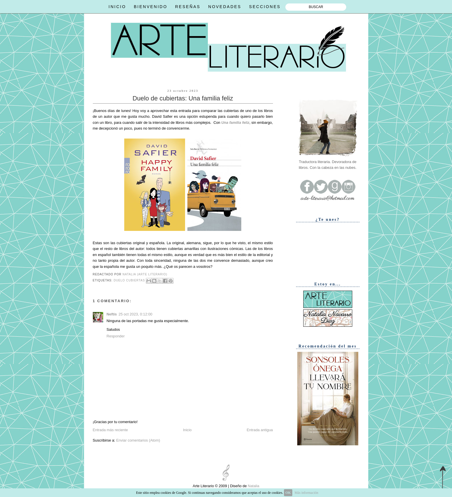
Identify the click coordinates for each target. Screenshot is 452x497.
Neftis (112, 314)
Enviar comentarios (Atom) (138, 440)
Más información (306, 493)
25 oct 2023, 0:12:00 (135, 314)
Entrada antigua (260, 430)
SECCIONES (264, 6)
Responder (116, 336)
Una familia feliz (235, 122)
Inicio (187, 430)
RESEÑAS (187, 6)
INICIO (117, 6)
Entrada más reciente (110, 430)
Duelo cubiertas (129, 280)
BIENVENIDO (150, 6)
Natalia (253, 486)
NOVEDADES (224, 6)
